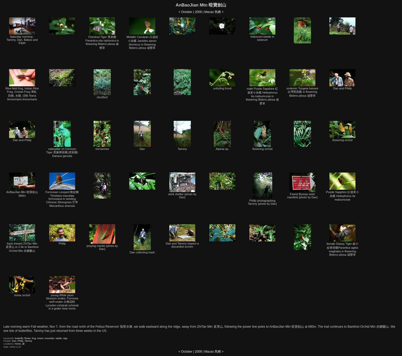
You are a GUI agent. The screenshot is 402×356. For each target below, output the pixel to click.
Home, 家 (20, 343)
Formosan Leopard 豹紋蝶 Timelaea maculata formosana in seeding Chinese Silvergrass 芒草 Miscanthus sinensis (62, 190)
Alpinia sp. (222, 135)
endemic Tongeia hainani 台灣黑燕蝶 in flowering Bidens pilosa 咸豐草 (302, 83)
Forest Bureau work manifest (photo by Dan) (302, 186)
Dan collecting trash (142, 239)
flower (27, 338)
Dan (142, 135)
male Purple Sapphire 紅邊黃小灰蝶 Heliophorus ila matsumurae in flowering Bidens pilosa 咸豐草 (262, 87)
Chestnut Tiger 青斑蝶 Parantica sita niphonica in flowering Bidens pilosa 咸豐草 (102, 33)
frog (34, 338)
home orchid (22, 286)
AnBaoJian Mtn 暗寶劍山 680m (22, 185)
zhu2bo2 (102, 84)
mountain (49, 338)
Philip (62, 234)
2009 (198, 12)
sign (65, 338)
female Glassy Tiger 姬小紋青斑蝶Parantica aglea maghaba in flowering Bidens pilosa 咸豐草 (342, 240)
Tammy (182, 135)
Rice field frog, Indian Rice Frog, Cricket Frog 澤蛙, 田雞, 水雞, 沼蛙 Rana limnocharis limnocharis (22, 85)
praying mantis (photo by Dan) (102, 237)
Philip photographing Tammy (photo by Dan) (262, 189)
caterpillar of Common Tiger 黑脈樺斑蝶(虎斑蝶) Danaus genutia (62, 139)
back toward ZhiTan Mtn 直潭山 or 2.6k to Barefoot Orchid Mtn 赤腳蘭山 (22, 238)
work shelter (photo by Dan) (182, 186)
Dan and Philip (342, 79)
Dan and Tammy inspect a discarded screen (182, 236)
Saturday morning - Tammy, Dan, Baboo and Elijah (22, 30)
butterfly (19, 338)
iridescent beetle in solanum (262, 29)
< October (185, 12)
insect (40, 338)
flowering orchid (262, 135)
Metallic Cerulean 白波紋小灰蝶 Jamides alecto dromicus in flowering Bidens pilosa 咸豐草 (142, 33)
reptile (59, 338)
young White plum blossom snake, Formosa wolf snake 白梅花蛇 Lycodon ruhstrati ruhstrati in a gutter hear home (62, 293)
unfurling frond (222, 79)
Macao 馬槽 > (214, 12)
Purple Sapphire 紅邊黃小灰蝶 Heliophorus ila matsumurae (342, 187)
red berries (102, 135)
